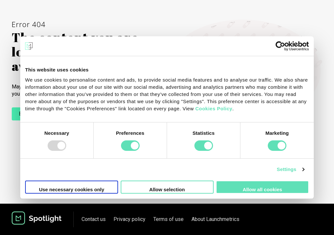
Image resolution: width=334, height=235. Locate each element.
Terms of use (168, 219)
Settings (286, 169)
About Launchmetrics (215, 219)
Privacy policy (129, 219)
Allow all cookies (262, 189)
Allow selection (167, 189)
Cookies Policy (214, 108)
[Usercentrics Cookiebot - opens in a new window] (280, 46)
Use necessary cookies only (71, 189)
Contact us (94, 219)
